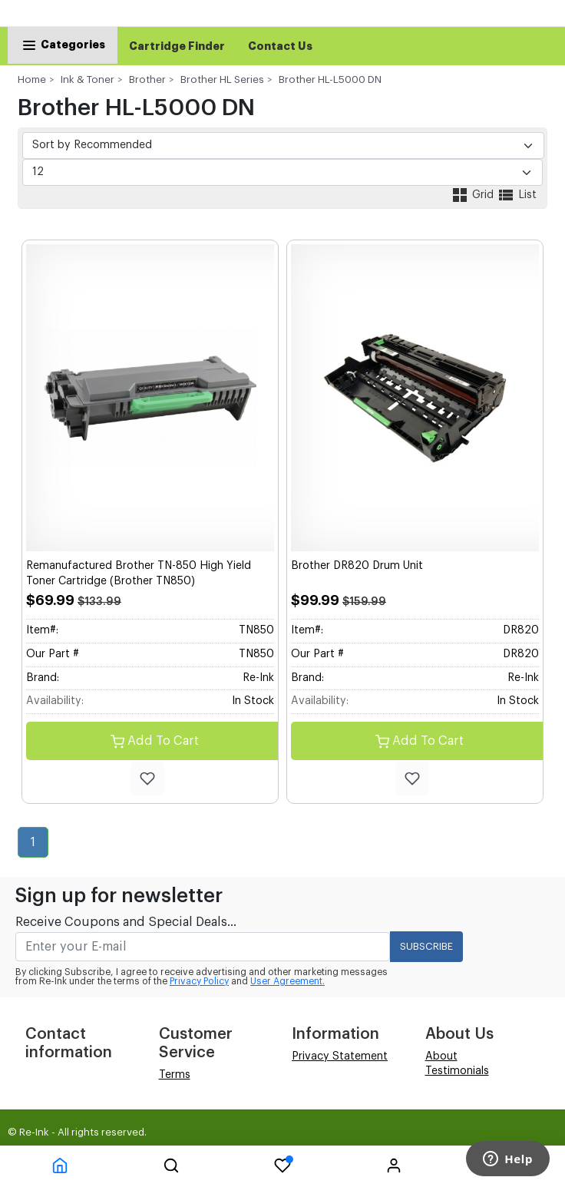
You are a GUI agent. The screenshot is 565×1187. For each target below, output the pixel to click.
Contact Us (280, 46)
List (517, 195)
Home (32, 79)
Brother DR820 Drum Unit (357, 565)
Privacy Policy (199, 981)
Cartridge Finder (177, 46)
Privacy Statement (340, 1056)
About (441, 1056)
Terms (174, 1075)
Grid (474, 195)
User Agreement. (287, 981)
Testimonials (457, 1071)
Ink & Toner (87, 79)
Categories (62, 44)
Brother (147, 79)
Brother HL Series (222, 79)
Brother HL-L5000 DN (330, 79)
